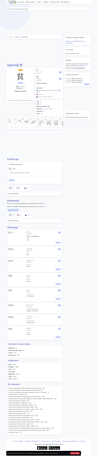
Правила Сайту (45, 441)
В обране (20, 82)
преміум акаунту (82, 65)
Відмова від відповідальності (71, 441)
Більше (86, 84)
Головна (10, 37)
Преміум (46, 2)
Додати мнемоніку (13, 210)
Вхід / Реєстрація (55, 2)
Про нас (15, 441)
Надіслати (11, 180)
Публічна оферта (56, 441)
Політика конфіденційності (32, 441)
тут (45, 206)
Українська (65, 2)
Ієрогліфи (17, 37)
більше (58, 242)
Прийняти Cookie (75, 453)
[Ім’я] (36, 168)
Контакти (82, 441)
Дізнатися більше (65, 453)
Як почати (21, 2)
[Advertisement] (52, 23)
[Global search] (49, 9)
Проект (39, 2)
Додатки (21, 441)
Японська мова (30, 2)
